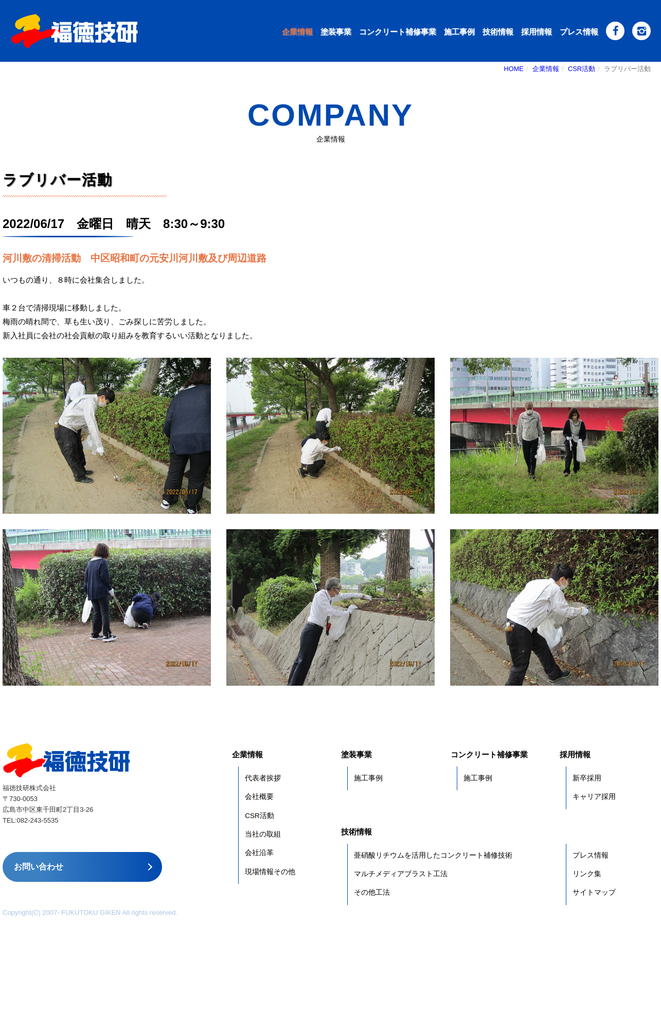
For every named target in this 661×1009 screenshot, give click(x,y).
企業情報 (297, 31)
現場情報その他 (270, 872)
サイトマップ (594, 892)
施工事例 (459, 31)
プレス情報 (579, 31)
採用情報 (536, 31)
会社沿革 (259, 853)
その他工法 (372, 892)
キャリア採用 (594, 797)
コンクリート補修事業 (397, 31)
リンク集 (587, 874)
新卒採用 (587, 778)
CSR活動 (581, 69)
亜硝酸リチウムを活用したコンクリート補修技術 (433, 855)
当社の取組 (263, 834)
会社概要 (259, 797)
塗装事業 (335, 31)
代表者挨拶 (263, 778)
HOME (514, 69)
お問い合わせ (38, 866)
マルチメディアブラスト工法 (401, 874)
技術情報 (498, 31)
